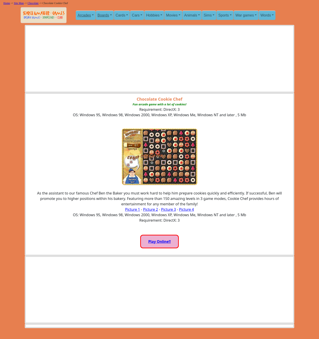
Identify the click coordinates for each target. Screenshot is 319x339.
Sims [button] (208, 15)
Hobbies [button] (153, 15)
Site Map (19, 3)
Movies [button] (172, 15)
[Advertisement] (159, 60)
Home (6, 3)
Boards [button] (103, 15)
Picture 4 (186, 209)
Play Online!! (159, 241)
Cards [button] (120, 15)
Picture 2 (150, 209)
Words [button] (265, 15)
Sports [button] (223, 15)
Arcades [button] (84, 15)
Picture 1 (132, 209)
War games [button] (245, 15)
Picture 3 (168, 209)
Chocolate (33, 3)
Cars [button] (136, 15)
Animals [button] (190, 15)
